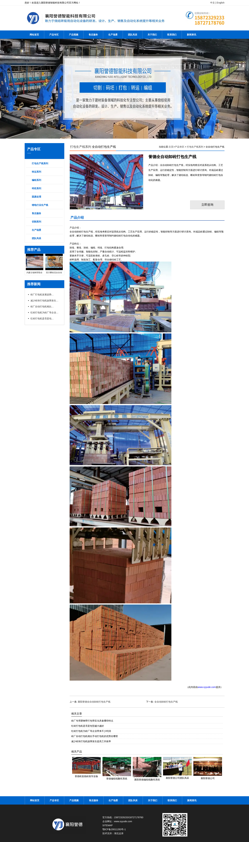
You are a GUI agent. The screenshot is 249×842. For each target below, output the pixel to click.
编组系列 (36, 180)
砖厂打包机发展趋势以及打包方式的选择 (42, 294)
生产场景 (113, 34)
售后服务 (93, 34)
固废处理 (36, 196)
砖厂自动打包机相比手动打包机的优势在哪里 (42, 306)
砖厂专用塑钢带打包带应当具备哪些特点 (92, 720)
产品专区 (54, 34)
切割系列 (36, 221)
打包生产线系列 (40, 163)
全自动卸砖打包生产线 (166, 701)
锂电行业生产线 (40, 205)
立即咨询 (207, 205)
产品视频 (73, 34)
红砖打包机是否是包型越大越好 (42, 318)
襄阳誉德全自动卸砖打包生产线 (94, 701)
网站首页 (34, 34)
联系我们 (172, 34)
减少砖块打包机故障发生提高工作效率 (45, 300)
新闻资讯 (191, 34)
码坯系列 (36, 188)
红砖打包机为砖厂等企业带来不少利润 (45, 312)
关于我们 (152, 34)
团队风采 (132, 34)
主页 (171, 146)
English (221, 2)
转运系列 (36, 171)
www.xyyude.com (207, 687)
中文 (212, 2)
